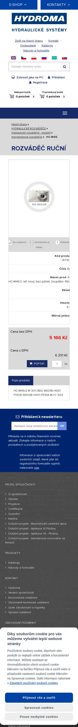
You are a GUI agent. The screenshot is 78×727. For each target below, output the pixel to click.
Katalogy (47, 45)
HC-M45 (51, 137)
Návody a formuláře (36, 50)
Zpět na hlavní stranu (29, 41)
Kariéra (12, 518)
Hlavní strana (19, 124)
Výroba (13, 499)
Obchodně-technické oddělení (28, 602)
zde (36, 468)
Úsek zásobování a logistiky (26, 607)
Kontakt (53, 41)
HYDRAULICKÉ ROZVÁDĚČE (28, 128)
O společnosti (17, 494)
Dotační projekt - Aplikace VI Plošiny (32, 528)
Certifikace (15, 509)
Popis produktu (21, 380)
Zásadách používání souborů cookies (34, 683)
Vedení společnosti (21, 592)
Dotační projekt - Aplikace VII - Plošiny (33, 533)
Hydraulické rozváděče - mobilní (31, 133)
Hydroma (14, 588)
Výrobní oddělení (19, 612)
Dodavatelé (28, 45)
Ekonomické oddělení (22, 597)
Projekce (14, 504)
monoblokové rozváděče (26, 137)
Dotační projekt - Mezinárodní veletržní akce (37, 523)
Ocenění (14, 514)
